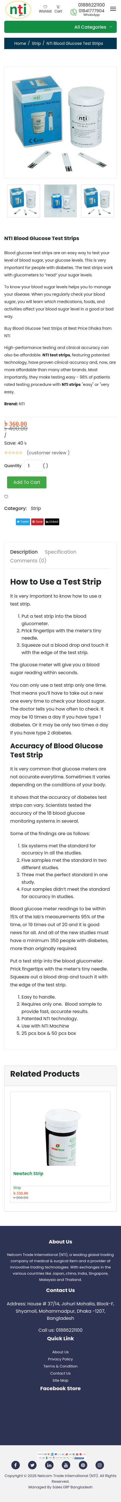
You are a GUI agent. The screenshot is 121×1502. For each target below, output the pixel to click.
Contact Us (60, 1373)
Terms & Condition (61, 1366)
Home (20, 43)
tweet (23, 522)
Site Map (61, 1380)
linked (52, 522)
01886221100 (91, 5)
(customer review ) (48, 452)
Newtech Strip (28, 1174)
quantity (13, 466)
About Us (60, 1352)
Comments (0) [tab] (28, 560)
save (37, 522)
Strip (36, 43)
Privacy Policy (60, 1359)
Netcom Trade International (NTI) (68, 1475)
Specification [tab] (61, 552)
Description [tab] (24, 552)
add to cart (26, 482)
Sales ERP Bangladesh (72, 1487)
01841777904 (92, 11)
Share (9, 522)
